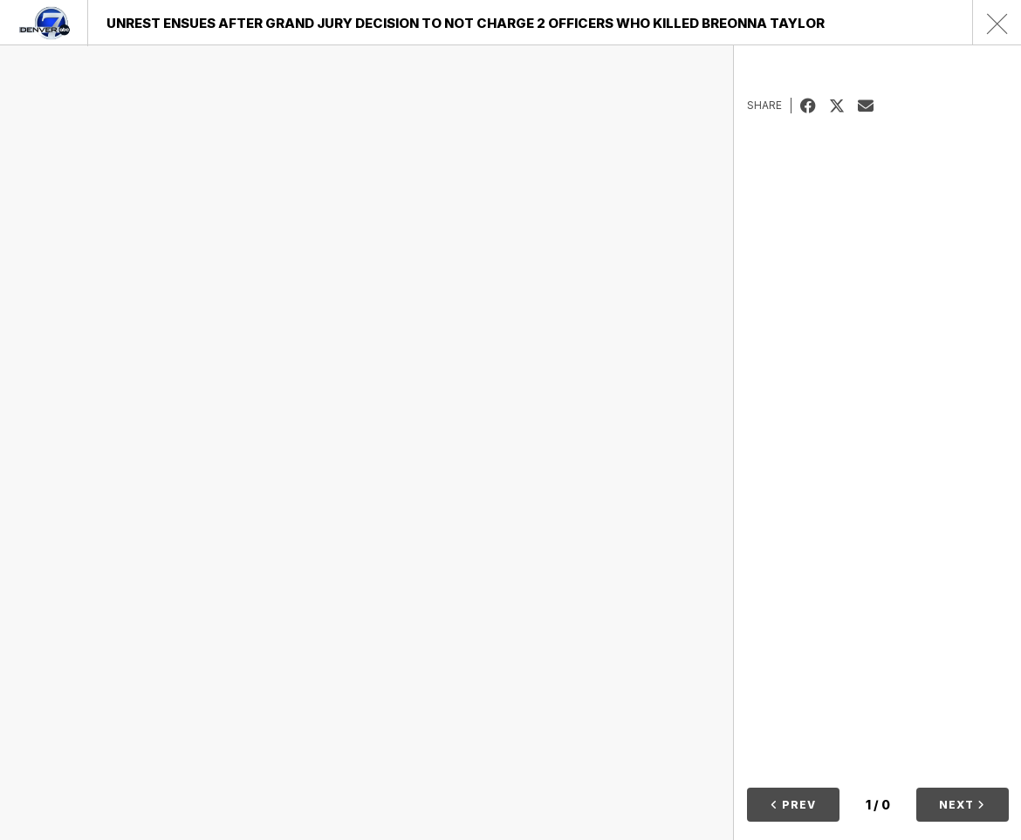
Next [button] (962, 804)
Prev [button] (793, 804)
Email (872, 105)
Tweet (843, 105)
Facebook (814, 105)
